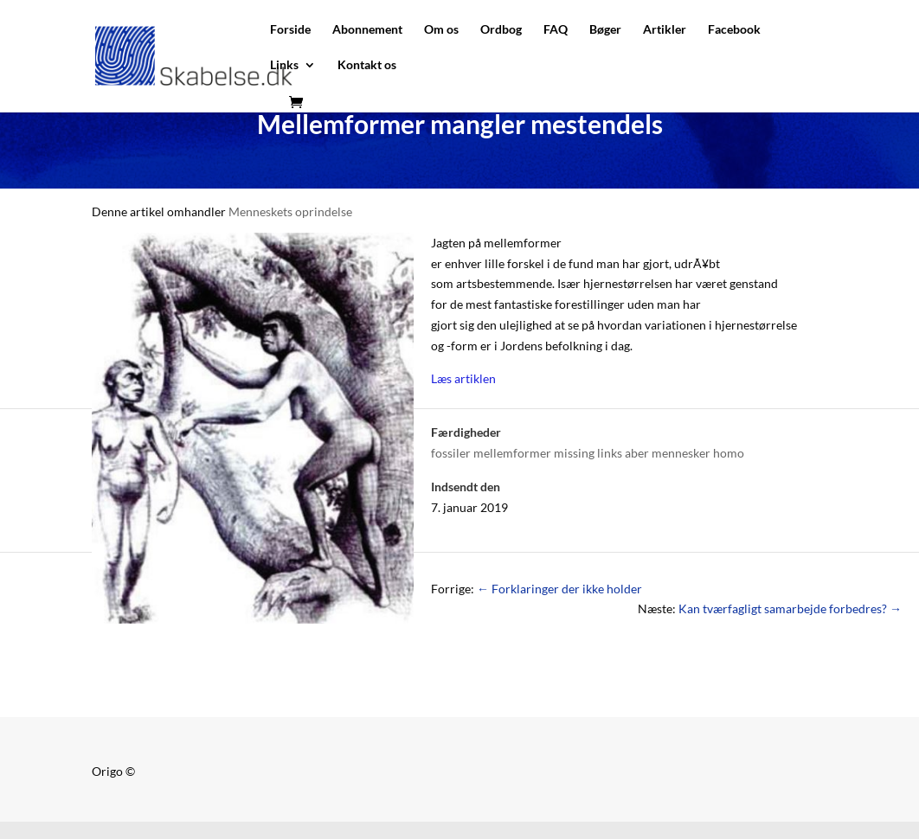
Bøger (605, 29)
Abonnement (367, 29)
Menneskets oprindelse (290, 211)
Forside (290, 29)
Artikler (664, 29)
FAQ (555, 29)
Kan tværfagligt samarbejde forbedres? (790, 608)
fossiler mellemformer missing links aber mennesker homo (587, 452)
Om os (441, 29)
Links (284, 65)
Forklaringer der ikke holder (559, 588)
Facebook (734, 29)
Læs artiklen (463, 378)
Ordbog (501, 29)
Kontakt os (366, 65)
